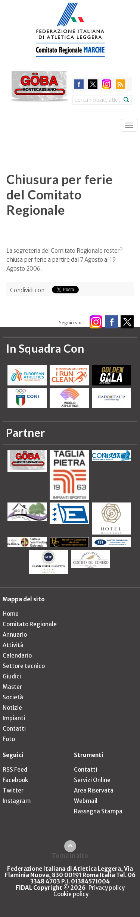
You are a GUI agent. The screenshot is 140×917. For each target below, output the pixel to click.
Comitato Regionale (30, 624)
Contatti (14, 728)
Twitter (13, 790)
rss (120, 84)
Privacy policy (106, 887)
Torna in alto (70, 855)
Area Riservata (93, 790)
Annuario (15, 634)
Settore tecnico (24, 665)
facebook (79, 84)
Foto (9, 739)
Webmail (85, 800)
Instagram (17, 800)
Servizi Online (92, 780)
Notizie (12, 707)
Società (13, 697)
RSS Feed (15, 769)
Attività (13, 645)
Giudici (12, 676)
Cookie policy (70, 894)
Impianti (14, 718)
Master (12, 686)
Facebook (15, 780)
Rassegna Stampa (98, 811)
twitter (92, 84)
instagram (106, 84)
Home (11, 613)
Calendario (17, 655)
